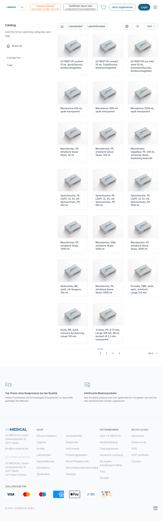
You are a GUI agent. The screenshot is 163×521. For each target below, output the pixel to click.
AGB (134, 448)
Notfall (41, 448)
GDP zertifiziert (140, 455)
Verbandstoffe (74, 435)
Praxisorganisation (76, 455)
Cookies (136, 461)
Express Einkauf (45, 7)
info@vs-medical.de (16, 448)
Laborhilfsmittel (96, 26)
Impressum (137, 435)
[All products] (62, 26)
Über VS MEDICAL (111, 435)
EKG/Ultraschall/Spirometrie (82, 467)
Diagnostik (72, 442)
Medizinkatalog (108, 442)
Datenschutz (138, 442)
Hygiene (41, 442)
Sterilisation (43, 474)
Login (144, 7)
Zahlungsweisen (109, 448)
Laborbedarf (76, 26)
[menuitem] (51, 436)
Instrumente (72, 448)
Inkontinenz (43, 467)
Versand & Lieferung (111, 455)
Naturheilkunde (45, 461)
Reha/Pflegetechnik (77, 461)
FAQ (102, 471)
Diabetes (71, 474)
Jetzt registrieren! (122, 7)
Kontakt (104, 478)
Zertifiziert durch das (80, 7)
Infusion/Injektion (47, 435)
